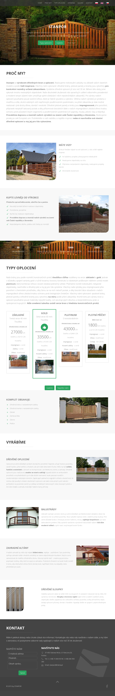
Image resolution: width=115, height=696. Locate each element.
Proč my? (48, 3)
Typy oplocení (59, 3)
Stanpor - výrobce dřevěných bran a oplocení (11, 3)
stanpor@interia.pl (56, 666)
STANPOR (17, 686)
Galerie (80, 3)
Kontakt (89, 3)
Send (22, 673)
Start (40, 3)
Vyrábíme (71, 3)
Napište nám (63, 388)
